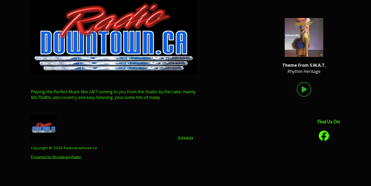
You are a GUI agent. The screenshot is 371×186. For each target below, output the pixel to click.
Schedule (185, 137)
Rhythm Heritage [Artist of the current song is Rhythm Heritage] (304, 71)
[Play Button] (304, 89)
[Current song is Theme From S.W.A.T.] (304, 65)
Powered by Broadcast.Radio (56, 156)
